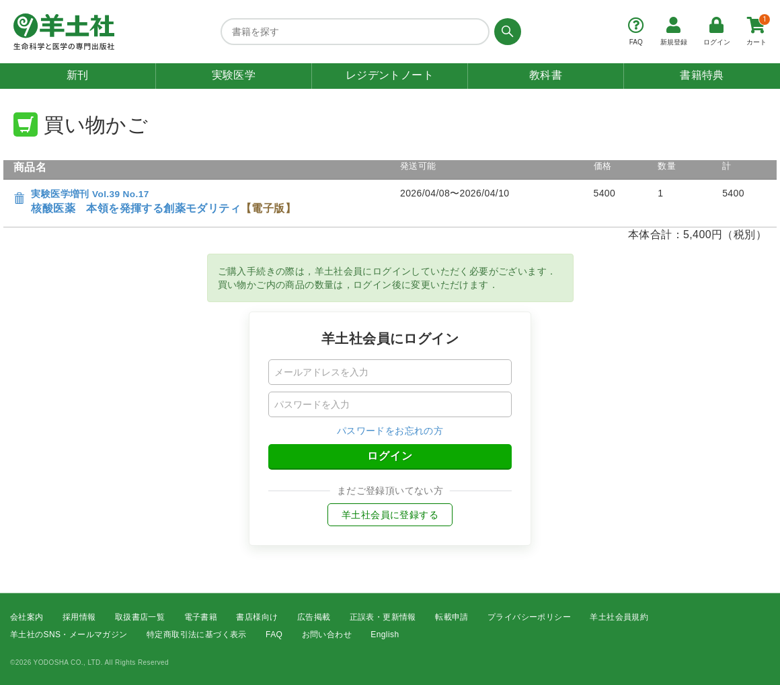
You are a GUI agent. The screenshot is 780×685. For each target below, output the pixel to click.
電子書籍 (201, 617)
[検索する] (505, 31)
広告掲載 (314, 617)
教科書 (545, 75)
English (384, 635)
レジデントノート (390, 75)
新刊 (78, 75)
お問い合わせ (327, 635)
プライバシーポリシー (529, 617)
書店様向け (257, 617)
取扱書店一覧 (140, 617)
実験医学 (234, 75)
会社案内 (27, 617)
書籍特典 (702, 75)
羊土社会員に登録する (390, 514)
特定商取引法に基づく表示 (197, 635)
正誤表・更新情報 (383, 617)
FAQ (274, 635)
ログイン (390, 456)
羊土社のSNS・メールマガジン (69, 635)
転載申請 (452, 617)
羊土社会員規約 (619, 617)
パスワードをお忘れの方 (390, 430)
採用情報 (79, 617)
